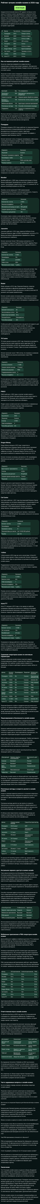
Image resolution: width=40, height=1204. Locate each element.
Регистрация (20, 8)
